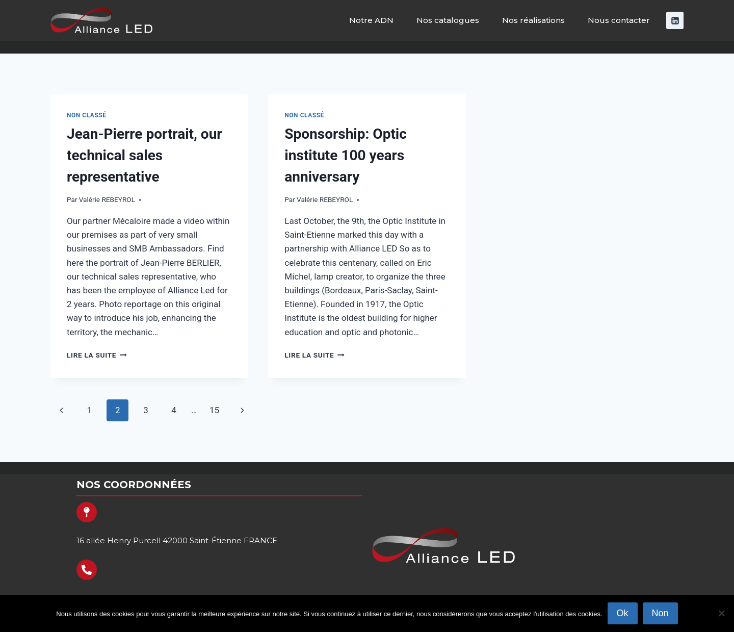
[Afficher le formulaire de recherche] (717, 47)
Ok (622, 613)
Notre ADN (371, 20)
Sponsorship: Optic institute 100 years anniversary (345, 155)
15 (214, 410)
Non (660, 613)
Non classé (87, 115)
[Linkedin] (675, 20)
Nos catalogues (447, 20)
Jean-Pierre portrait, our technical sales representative (144, 155)
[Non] (721, 613)
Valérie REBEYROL (107, 199)
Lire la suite (96, 355)
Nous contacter (619, 20)
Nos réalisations (533, 20)
